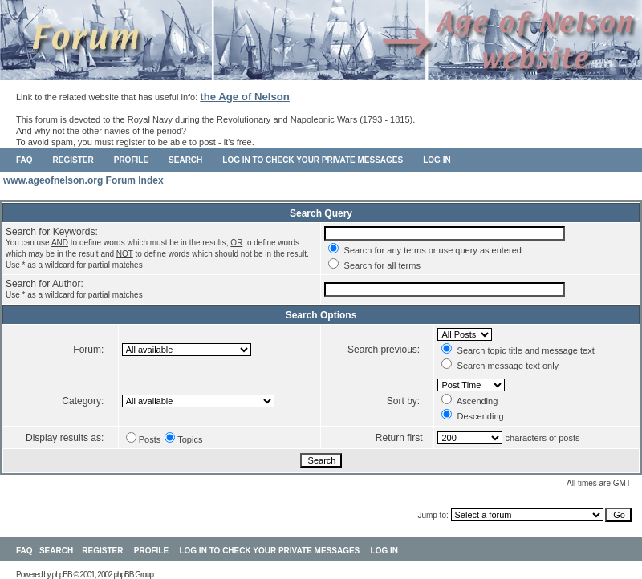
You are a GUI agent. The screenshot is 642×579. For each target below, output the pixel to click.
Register (73, 160)
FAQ (24, 160)
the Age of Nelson (245, 97)
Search (185, 160)
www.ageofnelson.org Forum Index (83, 180)
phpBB (62, 574)
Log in (436, 160)
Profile (131, 160)
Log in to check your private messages (312, 160)
